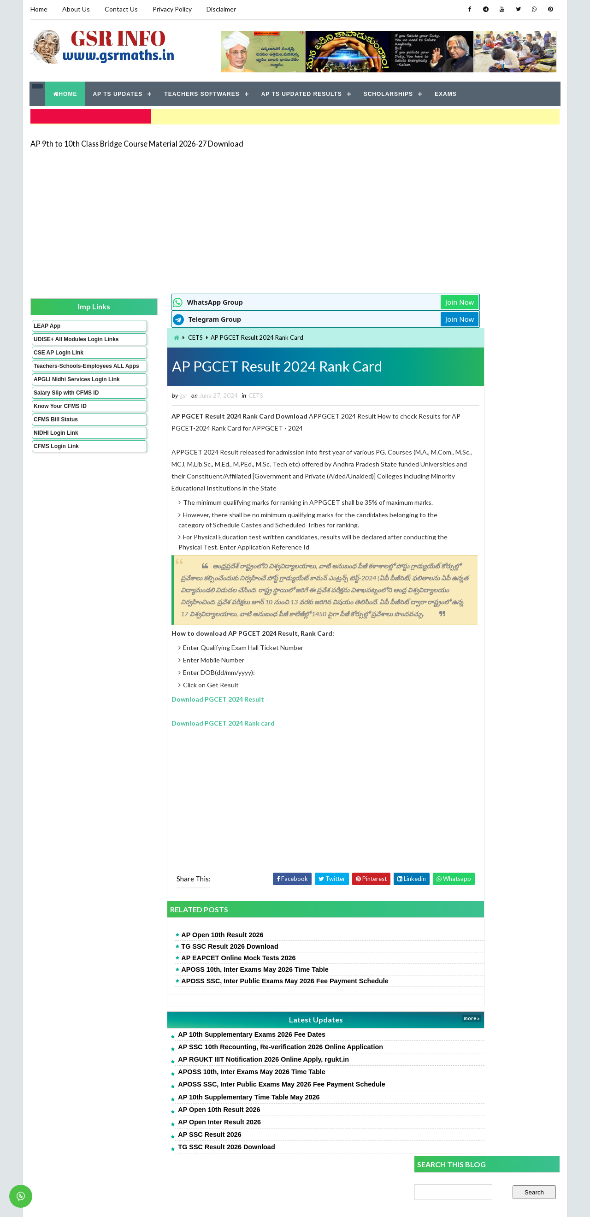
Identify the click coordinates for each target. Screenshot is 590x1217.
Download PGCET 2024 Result (166, 709)
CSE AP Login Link (58, 356)
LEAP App (46, 323)
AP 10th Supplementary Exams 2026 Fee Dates (200, 1044)
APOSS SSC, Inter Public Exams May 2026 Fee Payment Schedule (233, 991)
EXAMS (446, 92)
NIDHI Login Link (55, 449)
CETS (143, 335)
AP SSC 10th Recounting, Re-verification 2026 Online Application (229, 1057)
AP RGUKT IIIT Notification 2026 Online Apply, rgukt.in (212, 1069)
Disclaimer (221, 9)
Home (38, 9)
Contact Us (120, 9)
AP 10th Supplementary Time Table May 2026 (197, 1107)
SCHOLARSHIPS (388, 92)
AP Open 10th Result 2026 (171, 945)
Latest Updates (251, 1029)
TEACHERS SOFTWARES (202, 92)
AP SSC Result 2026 (158, 1144)
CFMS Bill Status (55, 436)
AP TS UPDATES (118, 92)
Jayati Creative (251, 1201)
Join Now (381, 299)
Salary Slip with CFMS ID (65, 409)
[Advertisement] (295, 217)
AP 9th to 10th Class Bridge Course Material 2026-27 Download (136, 140)
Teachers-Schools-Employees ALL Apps (61, 372)
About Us (75, 9)
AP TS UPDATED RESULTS (301, 92)
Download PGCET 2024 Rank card (172, 733)
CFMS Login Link (55, 463)
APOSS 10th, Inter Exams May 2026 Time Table (203, 979)
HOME (65, 92)
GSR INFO (117, 1201)
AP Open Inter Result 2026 (168, 1132)
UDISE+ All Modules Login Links (59, 339)
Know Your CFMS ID (59, 422)
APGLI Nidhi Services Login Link (61, 392)
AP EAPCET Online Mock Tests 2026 (187, 968)
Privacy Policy (171, 9)
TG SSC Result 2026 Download (178, 956)
